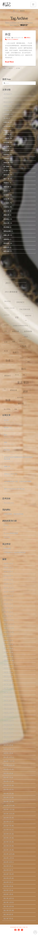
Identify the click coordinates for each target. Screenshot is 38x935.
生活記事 (6, 199)
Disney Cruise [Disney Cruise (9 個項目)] (9, 308)
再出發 (6, 118)
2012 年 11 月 (8, 858)
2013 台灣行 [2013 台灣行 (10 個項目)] (21, 285)
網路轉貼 (6, 219)
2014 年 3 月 (7, 793)
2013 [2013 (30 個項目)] (7, 283)
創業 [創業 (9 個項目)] (13, 341)
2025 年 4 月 (7, 571)
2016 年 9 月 (7, 704)
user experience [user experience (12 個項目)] (20, 326)
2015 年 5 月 (7, 749)
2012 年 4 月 (7, 886)
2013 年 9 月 (7, 817)
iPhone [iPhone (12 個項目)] (28, 316)
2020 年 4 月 (7, 648)
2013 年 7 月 (7, 825)
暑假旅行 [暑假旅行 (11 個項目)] (7, 376)
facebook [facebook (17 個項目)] (25, 309)
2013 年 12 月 (8, 805)
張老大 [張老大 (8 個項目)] (22, 358)
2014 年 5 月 (7, 785)
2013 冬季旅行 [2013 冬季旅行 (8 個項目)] (21, 280)
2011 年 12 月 (8, 898)
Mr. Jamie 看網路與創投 (11, 533)
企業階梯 (6, 114)
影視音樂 (6, 142)
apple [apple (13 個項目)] (26, 291)
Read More (9, 62)
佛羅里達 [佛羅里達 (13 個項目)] (15, 331)
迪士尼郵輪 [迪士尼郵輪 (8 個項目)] (7, 409)
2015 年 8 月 (7, 737)
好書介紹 (6, 134)
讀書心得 (6, 235)
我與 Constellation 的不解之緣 (14, 489)
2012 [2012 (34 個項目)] (8, 265)
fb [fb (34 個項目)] (17, 317)
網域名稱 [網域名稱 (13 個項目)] (13, 390)
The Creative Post (9, 503)
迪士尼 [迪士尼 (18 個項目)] (21, 404)
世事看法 (27, 37)
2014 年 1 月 (7, 801)
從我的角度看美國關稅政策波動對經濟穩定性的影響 (18, 458)
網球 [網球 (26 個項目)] (25, 391)
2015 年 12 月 (8, 725)
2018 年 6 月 (7, 676)
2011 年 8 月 (7, 914)
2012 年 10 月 (8, 862)
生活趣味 (6, 203)
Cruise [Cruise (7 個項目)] (25, 296)
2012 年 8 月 (7, 870)
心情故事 (6, 150)
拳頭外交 (11, 68)
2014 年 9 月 (7, 769)
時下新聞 (6, 166)
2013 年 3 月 (7, 842)
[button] (33, 4)
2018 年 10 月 (8, 664)
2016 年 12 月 (8, 696)
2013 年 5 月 (7, 834)
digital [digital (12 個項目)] (7, 301)
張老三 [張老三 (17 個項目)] (16, 352)
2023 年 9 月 (7, 575)
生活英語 (6, 195)
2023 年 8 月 (7, 579)
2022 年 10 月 (8, 591)
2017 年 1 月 (7, 692)
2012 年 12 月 (8, 854)
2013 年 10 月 (8, 813)
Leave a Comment (11, 39)
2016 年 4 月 (7, 717)
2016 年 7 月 (7, 713)
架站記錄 (6, 174)
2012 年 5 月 (7, 882)
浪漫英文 (6, 182)
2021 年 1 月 (7, 616)
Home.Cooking (8, 102)
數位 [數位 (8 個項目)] (29, 361)
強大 (5, 435)
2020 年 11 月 (8, 624)
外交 (8, 34)
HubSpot (6, 525)
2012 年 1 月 (7, 894)
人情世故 (6, 110)
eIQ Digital (7, 94)
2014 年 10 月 (8, 765)
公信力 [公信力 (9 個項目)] (26, 336)
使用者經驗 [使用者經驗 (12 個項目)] (28, 331)
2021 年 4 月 (7, 608)
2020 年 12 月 (8, 620)
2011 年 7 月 (7, 918)
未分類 (6, 170)
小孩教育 (6, 138)
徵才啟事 (6, 146)
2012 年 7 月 (7, 874)
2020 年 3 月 (7, 652)
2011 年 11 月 (8, 902)
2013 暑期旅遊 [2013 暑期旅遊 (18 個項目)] (11, 292)
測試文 (6, 190)
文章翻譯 (6, 158)
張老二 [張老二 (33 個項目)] (9, 360)
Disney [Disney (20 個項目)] (20, 302)
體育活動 (6, 251)
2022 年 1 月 (7, 604)
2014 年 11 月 (8, 761)
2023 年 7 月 (7, 583)
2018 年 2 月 (7, 680)
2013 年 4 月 (7, 838)
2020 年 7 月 (7, 640)
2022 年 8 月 (7, 600)
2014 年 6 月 (7, 781)
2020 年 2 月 (7, 656)
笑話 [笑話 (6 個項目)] (5, 389)
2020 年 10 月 (8, 628)
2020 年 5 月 (7, 644)
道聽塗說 (6, 239)
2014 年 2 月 (7, 797)
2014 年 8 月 (7, 773)
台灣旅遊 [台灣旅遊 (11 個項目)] (23, 346)
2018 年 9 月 (7, 668)
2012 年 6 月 (7, 878)
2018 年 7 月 (7, 672)
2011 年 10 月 (8, 906)
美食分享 (6, 223)
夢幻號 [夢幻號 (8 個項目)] (6, 351)
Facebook (6, 98)
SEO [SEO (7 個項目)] (26, 320)
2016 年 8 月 (7, 709)
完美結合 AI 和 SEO (10, 474)
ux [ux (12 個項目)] (5, 331)
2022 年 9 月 (7, 596)
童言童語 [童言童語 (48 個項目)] (23, 382)
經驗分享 (6, 215)
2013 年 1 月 (7, 850)
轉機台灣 (7, 466)
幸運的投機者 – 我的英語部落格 (13, 514)
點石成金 (7, 450)
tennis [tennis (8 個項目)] (6, 325)
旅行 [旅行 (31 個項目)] (23, 368)
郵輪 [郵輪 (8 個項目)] (15, 409)
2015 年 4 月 (7, 753)
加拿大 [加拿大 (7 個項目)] (21, 341)
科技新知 (6, 207)
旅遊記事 (6, 162)
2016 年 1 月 (7, 721)
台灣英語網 (7, 126)
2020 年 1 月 (7, 660)
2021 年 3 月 (7, 612)
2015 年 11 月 (8, 729)
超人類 (6, 420)
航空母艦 (18, 68)
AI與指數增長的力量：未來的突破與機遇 (17, 481)
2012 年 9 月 (7, 866)
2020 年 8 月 (7, 636)
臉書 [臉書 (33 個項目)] (8, 400)
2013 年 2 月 (7, 846)
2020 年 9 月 (7, 632)
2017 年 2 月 (7, 688)
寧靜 (5, 442)
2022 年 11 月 (8, 587)
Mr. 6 (5, 529)
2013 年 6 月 (7, 829)
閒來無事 (6, 243)
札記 (6, 4)
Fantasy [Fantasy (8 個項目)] (7, 315)
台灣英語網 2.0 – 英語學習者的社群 (15, 552)
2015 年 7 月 (7, 741)
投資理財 (6, 154)
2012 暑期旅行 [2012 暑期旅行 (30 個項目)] (13, 274)
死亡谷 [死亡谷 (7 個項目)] (17, 375)
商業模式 (6, 130)
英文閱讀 (6, 227)
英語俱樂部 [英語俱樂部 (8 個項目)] (20, 397)
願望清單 (6, 247)
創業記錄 (6, 122)
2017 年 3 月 (7, 684)
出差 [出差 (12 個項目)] (5, 342)
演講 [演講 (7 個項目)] (23, 375)
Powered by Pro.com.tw (19, 927)
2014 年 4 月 (7, 789)
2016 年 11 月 (8, 700)
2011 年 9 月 (7, 910)
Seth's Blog (7, 537)
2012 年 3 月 (7, 890)
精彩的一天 (8, 427)
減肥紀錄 (6, 186)
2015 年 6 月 (7, 745)
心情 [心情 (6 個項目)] (28, 357)
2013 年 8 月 (7, 821)
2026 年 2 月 (7, 563)
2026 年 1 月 (7, 567)
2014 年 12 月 (8, 757)
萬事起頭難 (7, 231)
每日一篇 (6, 178)
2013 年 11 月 (8, 809)
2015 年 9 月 (7, 733)
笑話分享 (6, 211)
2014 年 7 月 (7, 777)
